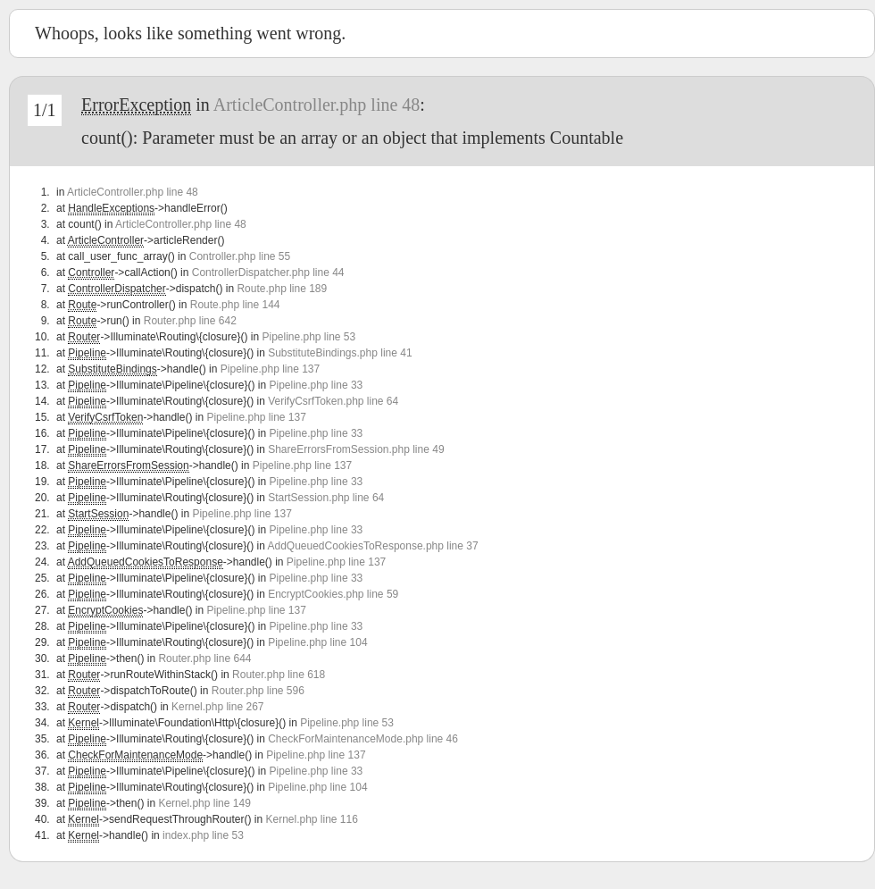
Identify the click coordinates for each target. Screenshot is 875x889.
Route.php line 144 (235, 304)
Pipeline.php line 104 (317, 642)
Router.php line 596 (258, 690)
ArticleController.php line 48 (317, 104)
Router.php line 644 (204, 658)
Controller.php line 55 (239, 256)
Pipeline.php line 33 (315, 385)
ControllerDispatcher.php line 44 (268, 272)
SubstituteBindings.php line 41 (340, 353)
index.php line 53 (203, 835)
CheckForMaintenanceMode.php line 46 (363, 739)
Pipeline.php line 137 (270, 369)
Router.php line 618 (278, 674)
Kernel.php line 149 (204, 803)
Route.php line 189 (282, 288)
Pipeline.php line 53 (308, 337)
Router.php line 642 (190, 321)
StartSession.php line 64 (326, 497)
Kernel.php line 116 (311, 819)
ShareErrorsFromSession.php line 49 (356, 449)
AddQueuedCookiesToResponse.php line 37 (372, 546)
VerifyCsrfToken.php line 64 (333, 401)
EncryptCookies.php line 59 (333, 594)
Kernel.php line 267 (217, 706)
